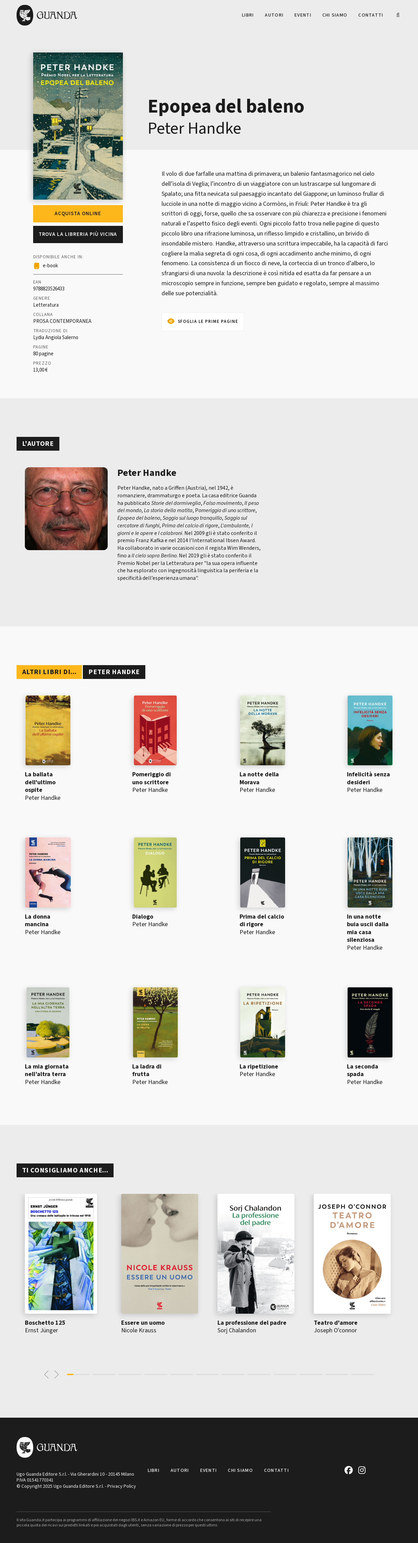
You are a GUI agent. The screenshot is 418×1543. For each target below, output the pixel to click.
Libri (248, 15)
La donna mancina (37, 920)
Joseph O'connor (335, 1330)
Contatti (370, 15)
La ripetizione (259, 1066)
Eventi (302, 15)
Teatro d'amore (336, 1323)
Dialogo (142, 916)
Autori (274, 15)
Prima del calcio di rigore (262, 920)
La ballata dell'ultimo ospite (40, 782)
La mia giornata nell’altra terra (47, 1070)
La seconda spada (362, 1070)
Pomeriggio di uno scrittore (151, 778)
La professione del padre (251, 1323)
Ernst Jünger (41, 1330)
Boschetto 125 (45, 1323)
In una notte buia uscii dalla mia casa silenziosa (368, 928)
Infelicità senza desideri (368, 778)
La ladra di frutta (147, 1070)
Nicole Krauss (138, 1330)
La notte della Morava (259, 778)
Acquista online (78, 213)
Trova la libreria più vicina (78, 234)
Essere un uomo (143, 1323)
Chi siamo (335, 15)
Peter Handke (194, 128)
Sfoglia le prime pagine (208, 321)
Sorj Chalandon (236, 1330)
